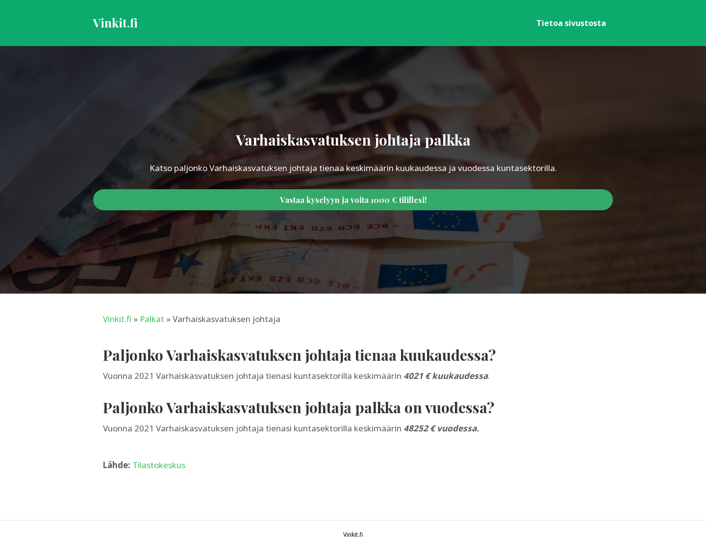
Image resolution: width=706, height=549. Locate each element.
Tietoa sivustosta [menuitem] (571, 23)
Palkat (152, 318)
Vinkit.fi (117, 318)
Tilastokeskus (158, 465)
